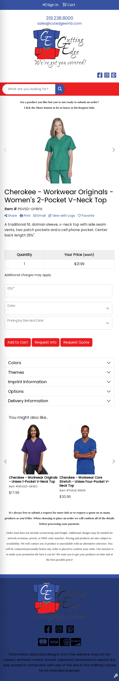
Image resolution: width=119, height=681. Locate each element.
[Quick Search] (28, 89)
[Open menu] (110, 89)
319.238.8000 (59, 18)
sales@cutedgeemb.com (59, 23)
